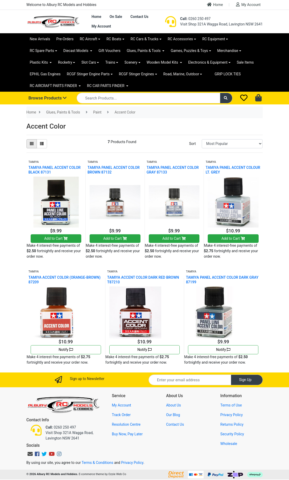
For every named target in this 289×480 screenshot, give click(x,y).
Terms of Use (231, 405)
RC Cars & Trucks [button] (144, 39)
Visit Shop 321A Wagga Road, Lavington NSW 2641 (221, 24)
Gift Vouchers (109, 51)
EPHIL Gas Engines (45, 74)
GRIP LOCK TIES (227, 74)
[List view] (42, 143)
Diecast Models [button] (76, 51)
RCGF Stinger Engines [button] (136, 74)
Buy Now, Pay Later (127, 434)
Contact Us (139, 17)
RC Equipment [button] (213, 39)
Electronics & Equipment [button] (207, 62)
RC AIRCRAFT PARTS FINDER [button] (54, 86)
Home (215, 4)
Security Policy (232, 434)
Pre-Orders (64, 39)
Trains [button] (110, 62)
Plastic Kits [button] (39, 62)
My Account (248, 4)
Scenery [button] (130, 62)
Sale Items (245, 62)
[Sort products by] (232, 143)
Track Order (121, 415)
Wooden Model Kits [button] (163, 62)
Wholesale (228, 444)
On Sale (116, 17)
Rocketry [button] (65, 62)
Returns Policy (232, 424)
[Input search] (148, 98)
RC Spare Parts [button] (42, 51)
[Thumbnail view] (31, 143)
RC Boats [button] (113, 39)
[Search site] (226, 98)
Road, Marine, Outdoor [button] (181, 74)
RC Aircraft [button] (88, 39)
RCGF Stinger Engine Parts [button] (88, 74)
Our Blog (173, 415)
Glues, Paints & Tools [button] (144, 51)
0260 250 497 (195, 19)
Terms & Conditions (97, 463)
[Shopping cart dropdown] (259, 98)
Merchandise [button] (227, 51)
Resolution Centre (126, 424)
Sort (192, 144)
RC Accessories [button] (180, 39)
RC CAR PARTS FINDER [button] (106, 86)
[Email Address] (190, 380)
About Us (173, 405)
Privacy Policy (231, 415)
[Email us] (30, 454)
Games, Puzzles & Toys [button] (189, 51)
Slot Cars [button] (88, 62)
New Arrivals (40, 39)
